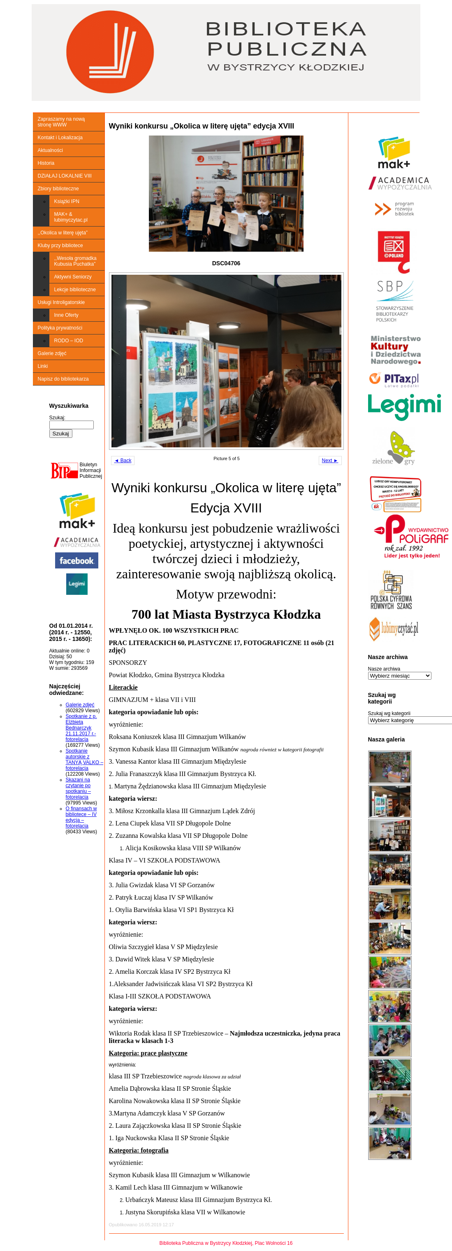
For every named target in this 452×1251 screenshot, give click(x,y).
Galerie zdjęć (52, 353)
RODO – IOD (68, 341)
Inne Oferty (66, 315)
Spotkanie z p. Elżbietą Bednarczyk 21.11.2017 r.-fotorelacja (81, 727)
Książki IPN (66, 201)
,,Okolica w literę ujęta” (63, 233)
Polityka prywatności (60, 328)
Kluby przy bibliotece (60, 245)
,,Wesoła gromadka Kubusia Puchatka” (75, 261)
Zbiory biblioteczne (58, 189)
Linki (43, 366)
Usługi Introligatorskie (61, 302)
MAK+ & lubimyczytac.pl (71, 217)
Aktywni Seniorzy (73, 277)
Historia (46, 163)
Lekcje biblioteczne (75, 289)
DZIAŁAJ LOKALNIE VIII (65, 176)
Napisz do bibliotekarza (63, 379)
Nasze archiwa (384, 669)
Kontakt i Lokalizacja (60, 137)
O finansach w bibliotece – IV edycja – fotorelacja (81, 817)
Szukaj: (57, 418)
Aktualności (50, 150)
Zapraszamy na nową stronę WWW (61, 122)
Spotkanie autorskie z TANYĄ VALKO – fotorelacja (85, 759)
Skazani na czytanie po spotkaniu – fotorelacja (78, 788)
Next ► (330, 460)
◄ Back (123, 460)
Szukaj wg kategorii (389, 713)
